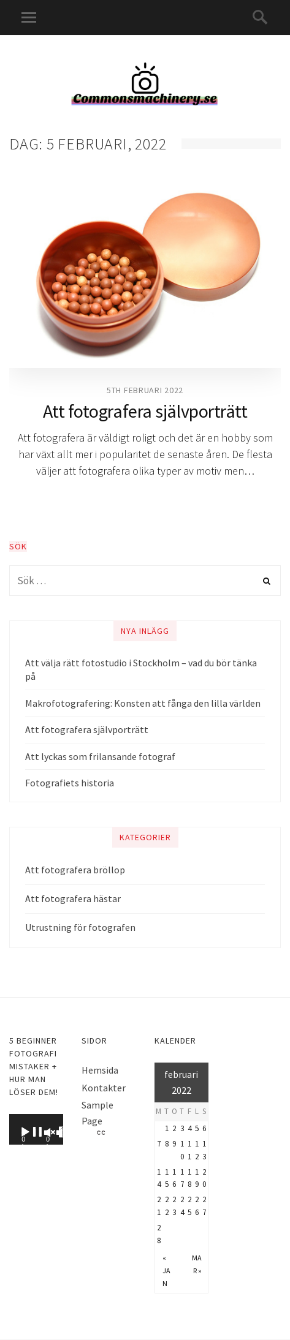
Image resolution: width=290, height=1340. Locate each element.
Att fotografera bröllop (75, 870)
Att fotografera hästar (73, 898)
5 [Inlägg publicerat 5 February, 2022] (197, 1128)
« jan (166, 1270)
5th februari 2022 (145, 390)
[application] (36, 1129)
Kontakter (104, 1088)
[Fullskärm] (85, 1132)
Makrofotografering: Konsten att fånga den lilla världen (143, 703)
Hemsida (100, 1070)
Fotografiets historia (69, 783)
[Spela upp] (46, 1132)
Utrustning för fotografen (80, 927)
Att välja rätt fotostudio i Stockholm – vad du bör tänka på (141, 669)
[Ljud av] (57, 1132)
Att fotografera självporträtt (145, 411)
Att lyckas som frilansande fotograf (100, 756)
